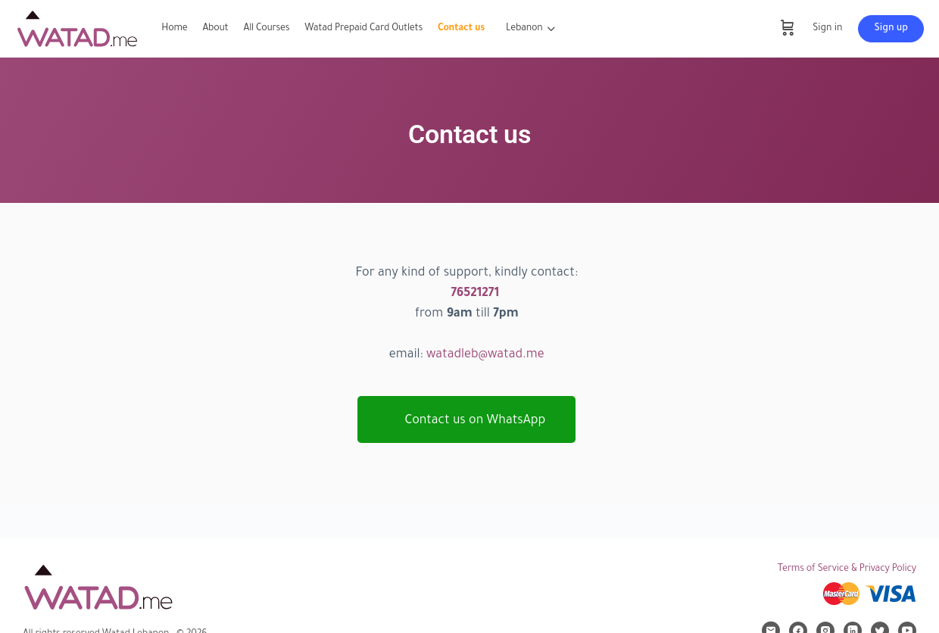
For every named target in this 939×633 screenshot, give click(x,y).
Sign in (827, 28)
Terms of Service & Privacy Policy (847, 569)
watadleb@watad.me (485, 355)
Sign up (891, 28)
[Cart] (787, 29)
